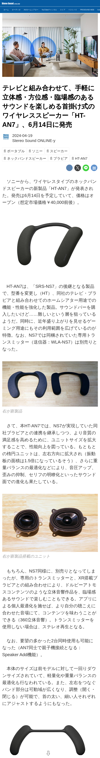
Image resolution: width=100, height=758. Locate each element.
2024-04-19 (22, 135)
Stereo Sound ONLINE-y (33, 140)
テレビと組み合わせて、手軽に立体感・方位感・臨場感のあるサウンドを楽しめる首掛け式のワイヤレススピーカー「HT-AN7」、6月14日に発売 (48, 106)
